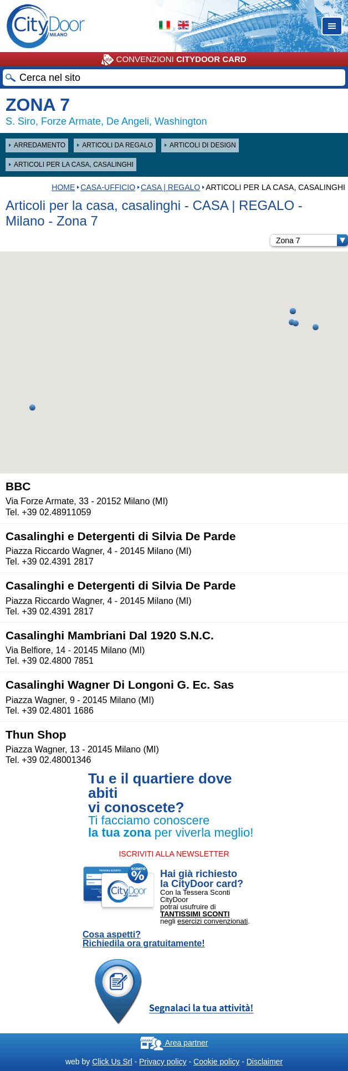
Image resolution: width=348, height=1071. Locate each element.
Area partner (174, 1042)
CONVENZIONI (173, 59)
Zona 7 (312, 240)
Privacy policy (163, 1061)
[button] (32, 407)
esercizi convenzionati (212, 921)
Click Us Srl (112, 1061)
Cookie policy (216, 1061)
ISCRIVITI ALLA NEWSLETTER (174, 854)
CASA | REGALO (170, 187)
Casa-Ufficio (107, 187)
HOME (63, 187)
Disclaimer (265, 1061)
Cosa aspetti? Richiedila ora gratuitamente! (144, 939)
